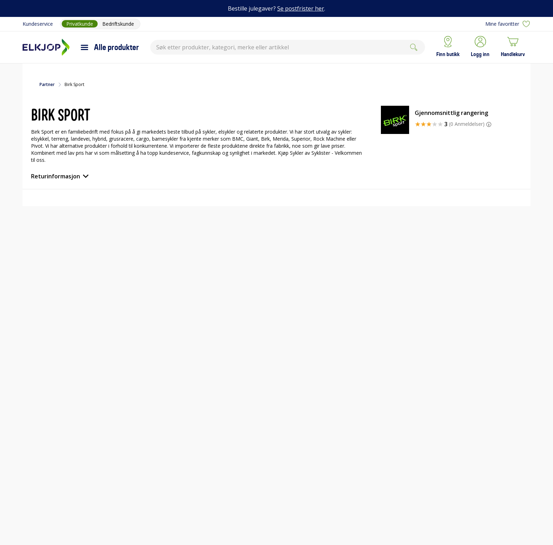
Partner (47, 84)
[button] (480, 47)
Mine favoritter (507, 24)
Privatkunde (79, 23)
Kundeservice (38, 23)
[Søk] (413, 47)
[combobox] (287, 47)
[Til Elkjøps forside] (46, 47)
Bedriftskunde (118, 23)
